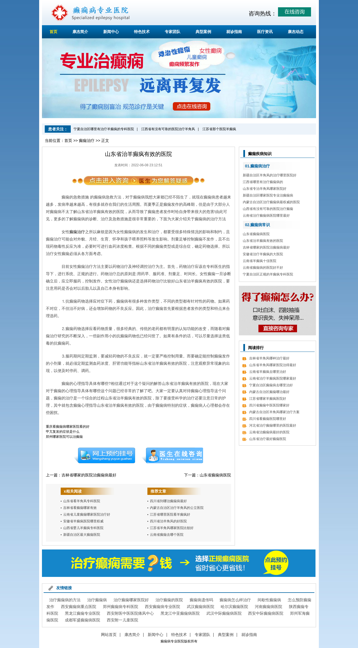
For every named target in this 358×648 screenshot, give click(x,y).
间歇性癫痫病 (269, 600)
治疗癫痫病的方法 (65, 600)
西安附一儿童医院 (122, 620)
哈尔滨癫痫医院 (234, 606)
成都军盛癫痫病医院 (82, 620)
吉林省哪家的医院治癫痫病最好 (89, 475)
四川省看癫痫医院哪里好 (267, 419)
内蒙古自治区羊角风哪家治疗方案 (274, 412)
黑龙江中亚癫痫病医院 (180, 613)
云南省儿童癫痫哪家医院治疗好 (86, 514)
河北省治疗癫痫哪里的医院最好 (272, 425)
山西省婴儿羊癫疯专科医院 (83, 528)
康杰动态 (295, 31)
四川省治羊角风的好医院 (168, 521)
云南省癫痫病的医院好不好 (263, 268)
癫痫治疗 (87, 140)
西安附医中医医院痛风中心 (130, 613)
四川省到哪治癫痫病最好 (168, 501)
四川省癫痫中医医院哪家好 (269, 405)
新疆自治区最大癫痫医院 (81, 535)
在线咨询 (172, 455)
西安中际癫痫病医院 (265, 613)
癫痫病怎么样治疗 (235, 600)
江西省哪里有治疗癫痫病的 (263, 182)
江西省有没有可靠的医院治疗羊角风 (168, 129)
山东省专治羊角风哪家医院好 (264, 189)
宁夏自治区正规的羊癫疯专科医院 (268, 274)
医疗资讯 (265, 31)
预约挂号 (104, 455)
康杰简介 (80, 31)
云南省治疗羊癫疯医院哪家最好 (272, 378)
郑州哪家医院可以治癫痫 (64, 437)
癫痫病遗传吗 (201, 600)
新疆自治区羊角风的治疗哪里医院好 (269, 175)
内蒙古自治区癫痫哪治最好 (269, 392)
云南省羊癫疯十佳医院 (259, 261)
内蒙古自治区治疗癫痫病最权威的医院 (271, 202)
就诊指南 (234, 31)
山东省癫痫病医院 (215, 475)
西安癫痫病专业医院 (162, 606)
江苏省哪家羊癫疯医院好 (267, 399)
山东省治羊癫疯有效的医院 (263, 241)
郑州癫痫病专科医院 (120, 606)
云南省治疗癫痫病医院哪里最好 (266, 215)
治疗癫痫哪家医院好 (131, 600)
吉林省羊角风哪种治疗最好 (269, 358)
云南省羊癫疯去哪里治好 (267, 372)
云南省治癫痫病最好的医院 (269, 432)
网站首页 (109, 634)
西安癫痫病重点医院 (78, 606)
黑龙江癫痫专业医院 (82, 613)
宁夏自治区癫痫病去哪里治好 (271, 385)
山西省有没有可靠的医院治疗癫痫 (268, 209)
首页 (53, 31)
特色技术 (142, 31)
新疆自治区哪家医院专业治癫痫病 (268, 195)
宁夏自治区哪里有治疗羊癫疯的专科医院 (104, 129)
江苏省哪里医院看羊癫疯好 (170, 514)
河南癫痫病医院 (268, 606)
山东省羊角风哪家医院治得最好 (272, 365)
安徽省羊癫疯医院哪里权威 (83, 521)
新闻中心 (111, 31)
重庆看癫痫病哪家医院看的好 (68, 427)
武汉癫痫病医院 (200, 606)
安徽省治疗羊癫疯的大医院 (263, 254)
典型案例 (203, 31)
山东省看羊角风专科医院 (81, 501)
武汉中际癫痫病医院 (224, 613)
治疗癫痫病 (97, 600)
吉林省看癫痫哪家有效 (80, 508)
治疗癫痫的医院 (169, 600)
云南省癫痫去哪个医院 (166, 535)
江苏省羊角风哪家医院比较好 (172, 528)
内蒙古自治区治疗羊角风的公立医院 (177, 508)
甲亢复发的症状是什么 (62, 432)
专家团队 (172, 31)
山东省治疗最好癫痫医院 (267, 439)
